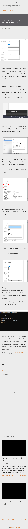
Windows (10, 368)
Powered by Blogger (14, 527)
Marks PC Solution (10, 2)
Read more (23, 475)
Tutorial (4, 368)
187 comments (10, 519)
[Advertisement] (13, 422)
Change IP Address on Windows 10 (11, 366)
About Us (4, 10)
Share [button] (3, 370)
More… (11, 10)
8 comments (9, 475)
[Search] (22, 2)
